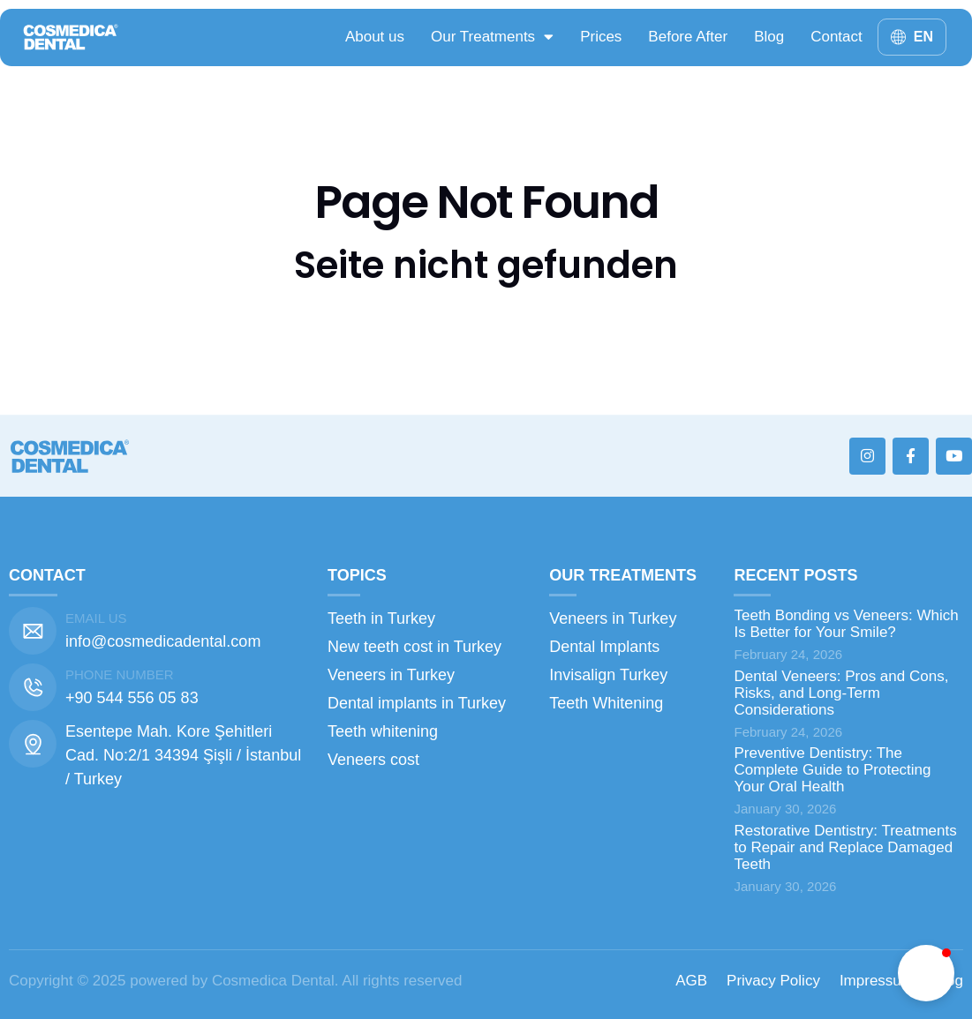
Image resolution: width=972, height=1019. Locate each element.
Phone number (119, 674)
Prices (601, 36)
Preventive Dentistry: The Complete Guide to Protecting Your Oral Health (832, 770)
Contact (836, 36)
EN (923, 36)
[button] (926, 973)
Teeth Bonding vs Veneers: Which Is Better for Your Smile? (846, 624)
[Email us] (33, 631)
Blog (769, 36)
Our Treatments (492, 36)
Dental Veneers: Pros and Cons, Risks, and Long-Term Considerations (841, 693)
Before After (687, 36)
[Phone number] (33, 687)
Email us (95, 618)
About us (374, 36)
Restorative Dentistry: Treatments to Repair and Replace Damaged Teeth (845, 847)
